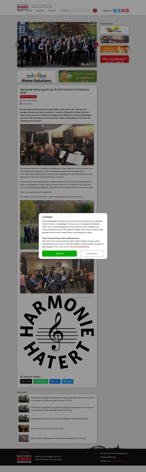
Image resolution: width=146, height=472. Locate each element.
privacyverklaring (81, 247)
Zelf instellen (92, 253)
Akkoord (59, 253)
